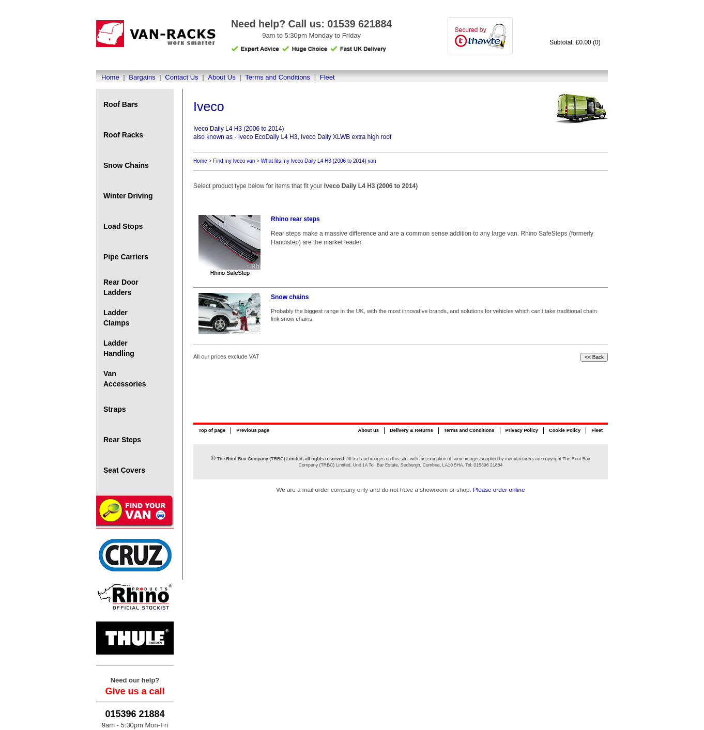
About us (368, 430)
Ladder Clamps (116, 317)
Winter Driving (128, 196)
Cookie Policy (564, 430)
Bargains (142, 77)
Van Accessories (124, 378)
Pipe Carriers (125, 257)
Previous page (252, 430)
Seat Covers (124, 470)
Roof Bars (120, 104)
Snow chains (290, 297)
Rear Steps (122, 440)
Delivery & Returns (411, 430)
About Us (221, 77)
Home (110, 77)
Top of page (211, 430)
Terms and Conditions (277, 77)
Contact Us (181, 77)
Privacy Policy (522, 430)
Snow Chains (126, 165)
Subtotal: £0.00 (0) (575, 42)
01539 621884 (359, 23)
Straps (114, 409)
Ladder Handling (118, 348)
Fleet (327, 77)
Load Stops (123, 226)
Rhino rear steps (295, 219)
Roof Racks (123, 135)
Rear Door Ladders (121, 287)
